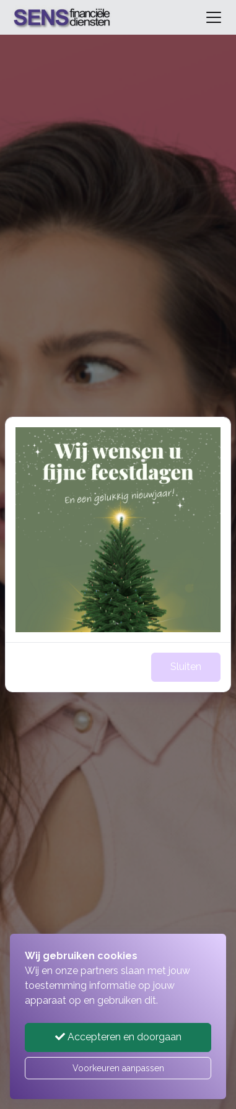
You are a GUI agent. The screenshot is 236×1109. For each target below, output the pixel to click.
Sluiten (185, 666)
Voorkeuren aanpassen (118, 1068)
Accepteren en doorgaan (118, 1037)
